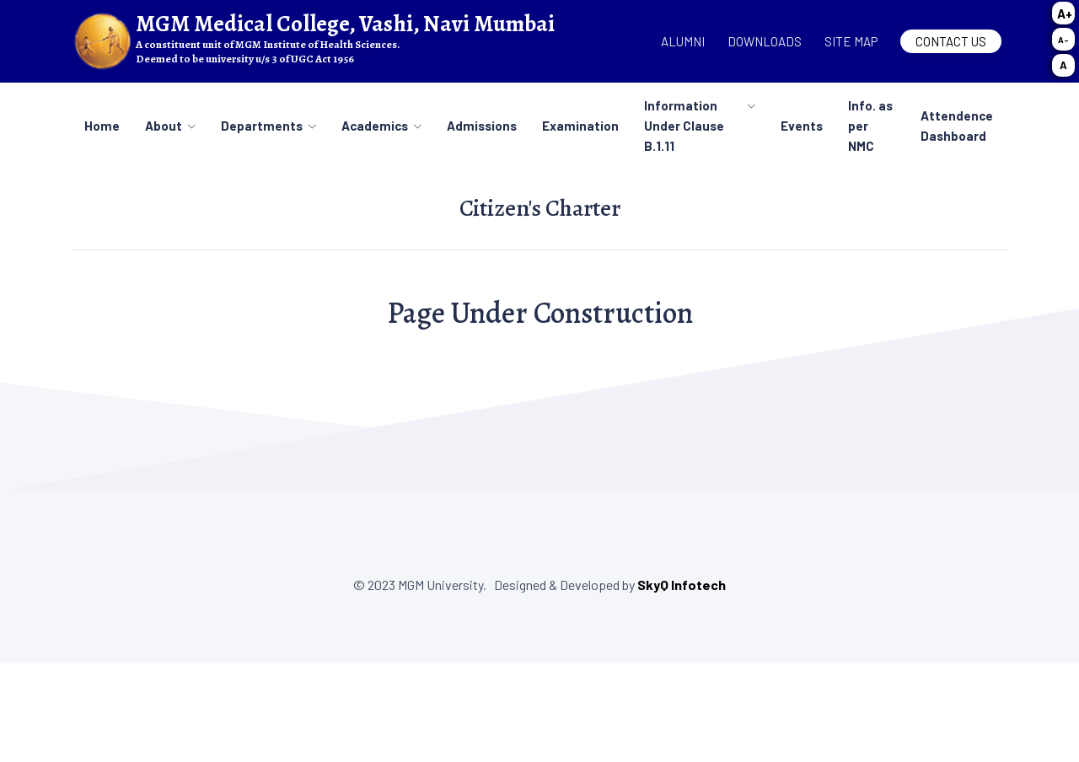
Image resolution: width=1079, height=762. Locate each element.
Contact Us (950, 41)
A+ (1064, 13)
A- (1063, 40)
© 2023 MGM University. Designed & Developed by (495, 585)
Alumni (683, 41)
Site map (851, 41)
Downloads (764, 41)
